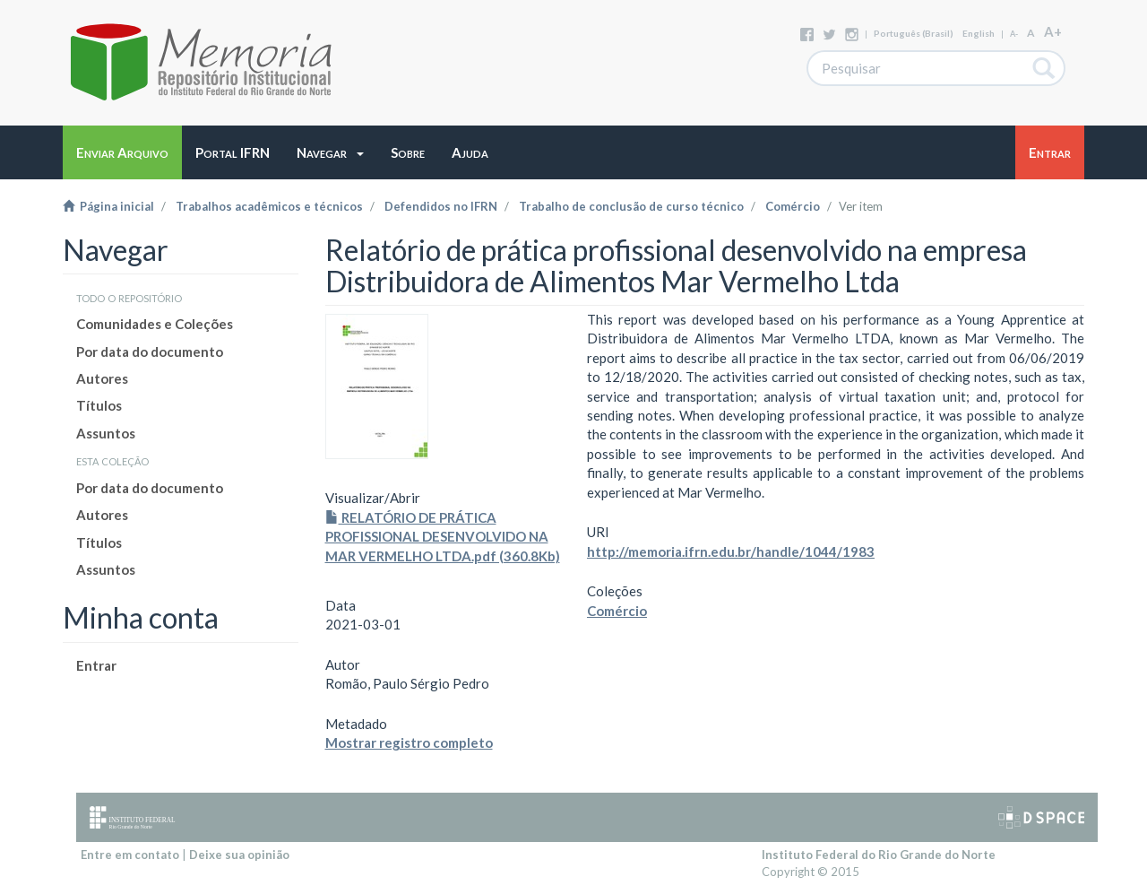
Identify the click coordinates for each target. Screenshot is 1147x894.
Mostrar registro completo (409, 742)
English (978, 33)
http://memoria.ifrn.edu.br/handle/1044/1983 (731, 551)
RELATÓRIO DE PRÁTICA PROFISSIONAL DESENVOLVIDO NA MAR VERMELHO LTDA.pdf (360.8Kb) (442, 536)
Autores (102, 378)
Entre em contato (130, 854)
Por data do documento (149, 351)
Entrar (96, 665)
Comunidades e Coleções (154, 324)
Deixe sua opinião (239, 854)
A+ (1053, 31)
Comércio (792, 206)
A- (1014, 34)
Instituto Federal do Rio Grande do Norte (879, 854)
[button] (330, 152)
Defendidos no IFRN (440, 206)
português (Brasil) (913, 33)
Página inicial (108, 206)
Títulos (99, 405)
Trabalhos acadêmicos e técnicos (269, 206)
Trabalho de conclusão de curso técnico (631, 206)
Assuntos (105, 433)
